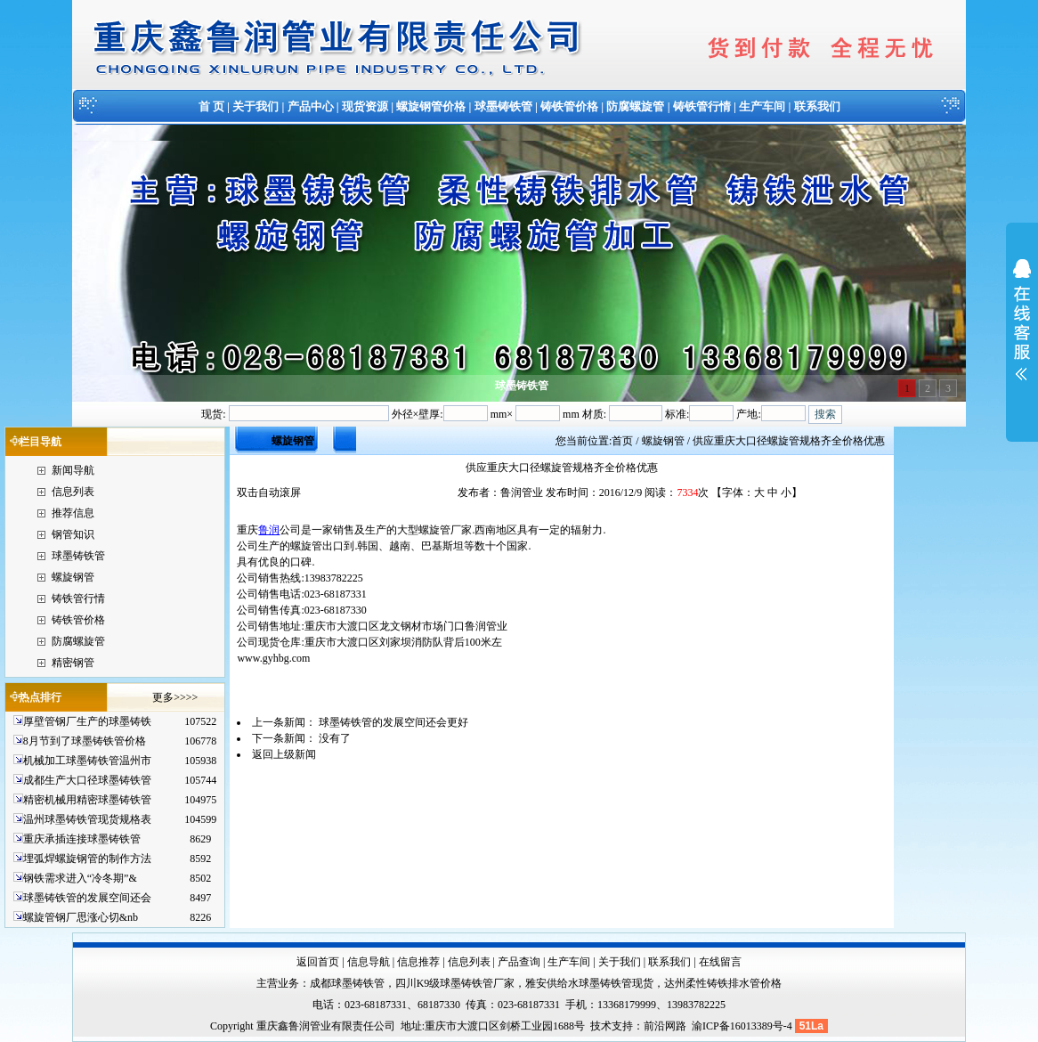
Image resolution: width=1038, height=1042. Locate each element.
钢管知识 (73, 534)
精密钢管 (73, 662)
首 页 (211, 106)
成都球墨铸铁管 (347, 983)
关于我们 (255, 106)
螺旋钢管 (73, 577)
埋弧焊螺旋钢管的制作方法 (87, 858)
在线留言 (720, 962)
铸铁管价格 (569, 106)
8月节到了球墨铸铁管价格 (84, 741)
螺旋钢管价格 (431, 106)
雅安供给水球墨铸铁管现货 (589, 983)
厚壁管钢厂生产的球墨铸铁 (87, 721)
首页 (622, 441)
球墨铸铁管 (503, 106)
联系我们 (817, 106)
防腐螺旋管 (635, 106)
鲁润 (269, 530)
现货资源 (365, 106)
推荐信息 (73, 513)
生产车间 (762, 106)
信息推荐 (418, 962)
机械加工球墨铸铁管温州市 (87, 760)
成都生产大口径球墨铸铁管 (87, 780)
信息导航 (368, 962)
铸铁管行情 (702, 106)
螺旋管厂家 (445, 530)
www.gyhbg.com (273, 658)
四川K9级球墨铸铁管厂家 (455, 983)
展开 (1022, 331)
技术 (601, 1026)
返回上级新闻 (284, 754)
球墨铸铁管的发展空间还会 (87, 897)
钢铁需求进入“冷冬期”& (80, 878)
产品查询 (519, 962)
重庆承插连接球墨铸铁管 (82, 839)
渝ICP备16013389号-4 (743, 1026)
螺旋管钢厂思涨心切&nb (80, 917)
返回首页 (317, 962)
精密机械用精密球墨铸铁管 (87, 800)
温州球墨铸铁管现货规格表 (87, 819)
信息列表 (73, 491)
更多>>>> (175, 697)
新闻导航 (73, 470)
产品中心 (311, 106)
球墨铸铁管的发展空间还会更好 (393, 722)
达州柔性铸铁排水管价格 (723, 983)
